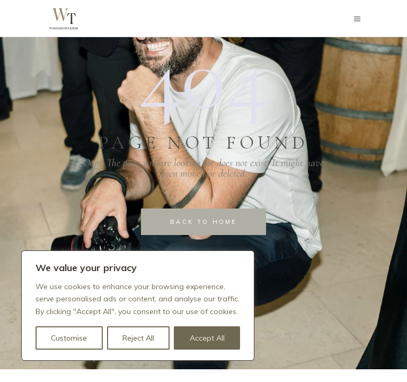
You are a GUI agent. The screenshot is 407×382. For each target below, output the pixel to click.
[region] (137, 305)
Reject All (138, 338)
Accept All (207, 338)
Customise (69, 338)
